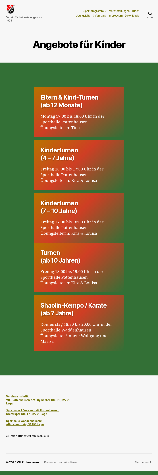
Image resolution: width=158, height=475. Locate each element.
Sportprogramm (93, 13)
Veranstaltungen (119, 13)
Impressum (116, 17)
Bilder (135, 13)
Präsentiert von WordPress (60, 466)
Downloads (132, 17)
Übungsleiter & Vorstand (91, 17)
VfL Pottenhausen (28, 466)
